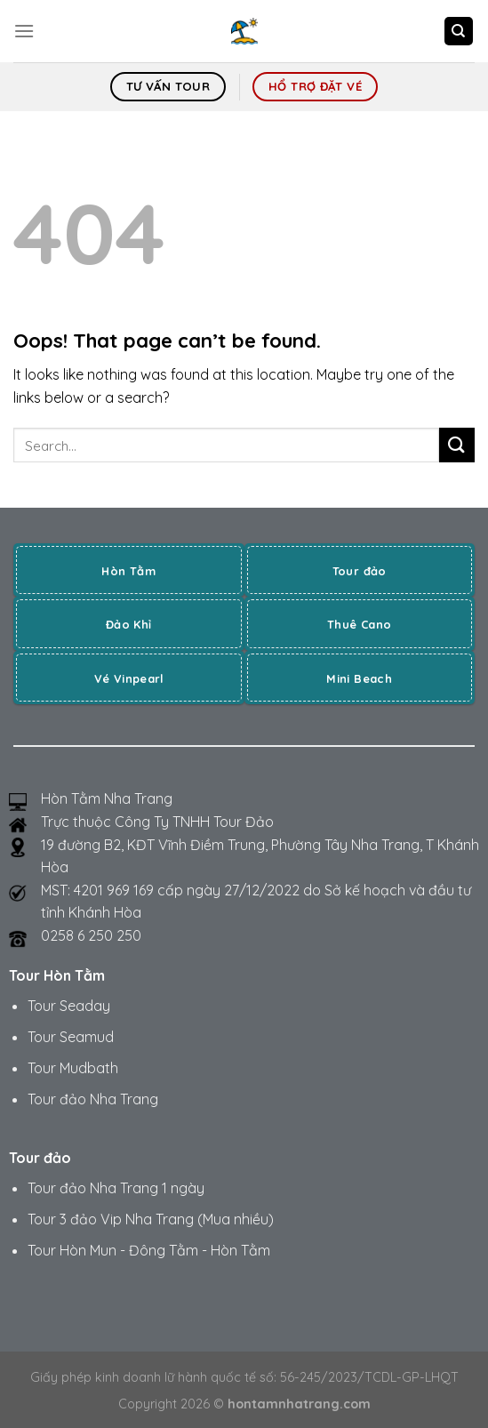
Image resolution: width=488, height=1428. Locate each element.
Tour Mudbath (73, 1068)
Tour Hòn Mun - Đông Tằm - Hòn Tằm (149, 1250)
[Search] (459, 31)
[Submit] (457, 445)
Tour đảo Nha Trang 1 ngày (116, 1188)
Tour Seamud (71, 1037)
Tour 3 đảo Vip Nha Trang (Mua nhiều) (151, 1219)
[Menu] (24, 30)
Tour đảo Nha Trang (93, 1099)
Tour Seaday (69, 1006)
